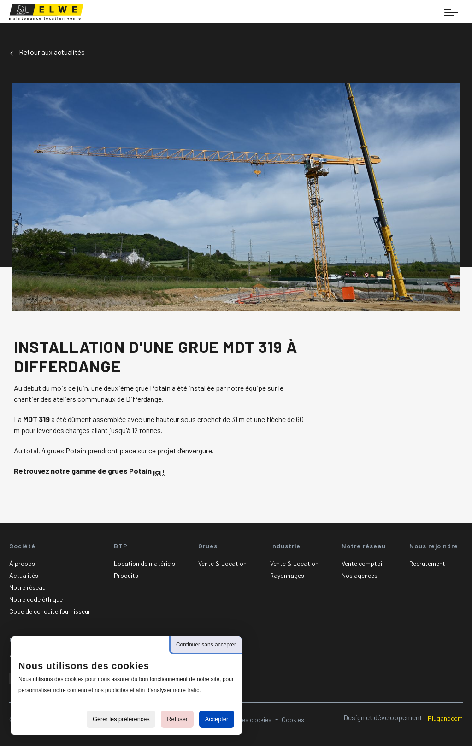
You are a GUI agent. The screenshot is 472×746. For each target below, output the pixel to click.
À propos (22, 563)
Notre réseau (27, 587)
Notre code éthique (36, 599)
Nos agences (360, 575)
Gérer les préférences (121, 719)
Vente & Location (222, 563)
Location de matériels (144, 563)
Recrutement (427, 563)
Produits (126, 575)
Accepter (217, 719)
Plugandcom (445, 718)
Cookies (293, 719)
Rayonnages (287, 575)
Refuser (177, 719)
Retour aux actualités (47, 51)
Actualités (23, 575)
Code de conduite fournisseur (49, 611)
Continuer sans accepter (206, 644)
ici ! (159, 471)
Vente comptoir (363, 563)
